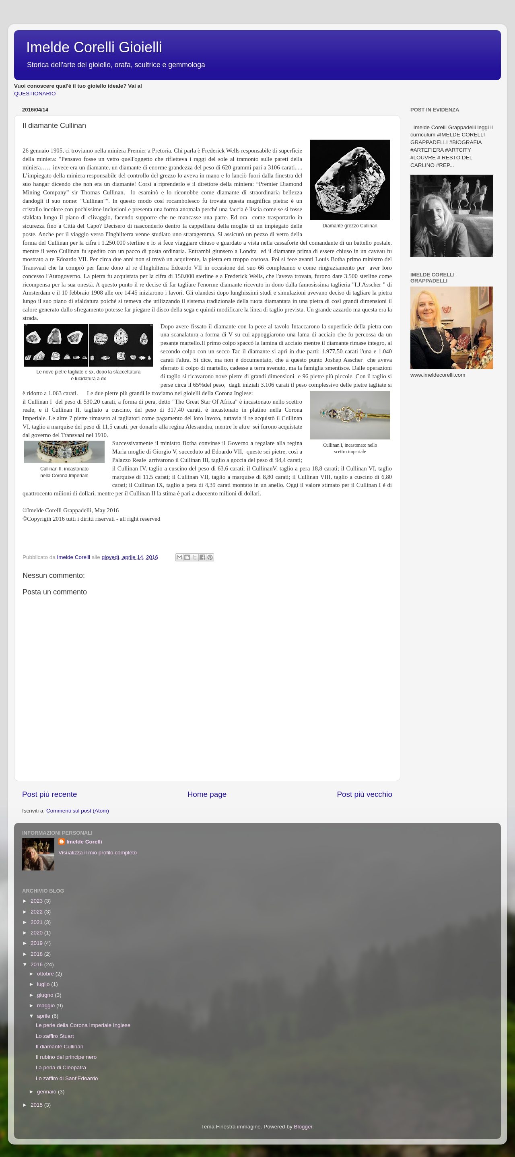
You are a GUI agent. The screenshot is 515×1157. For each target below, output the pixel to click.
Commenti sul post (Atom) (77, 811)
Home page (207, 794)
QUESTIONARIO (35, 94)
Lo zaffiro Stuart (55, 1036)
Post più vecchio (364, 794)
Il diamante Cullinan (60, 1047)
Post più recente (49, 794)
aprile (44, 1016)
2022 (37, 912)
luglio (44, 984)
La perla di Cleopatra (61, 1067)
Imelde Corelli (84, 842)
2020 (37, 933)
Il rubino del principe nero (66, 1057)
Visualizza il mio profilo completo (97, 853)
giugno (46, 995)
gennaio (47, 1092)
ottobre (46, 974)
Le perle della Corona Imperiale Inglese (83, 1025)
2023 (37, 901)
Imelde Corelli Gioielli (94, 47)
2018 (37, 954)
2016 (37, 964)
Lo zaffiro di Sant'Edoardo (67, 1078)
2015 (37, 1105)
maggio (46, 1005)
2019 (37, 943)
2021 (37, 922)
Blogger (303, 1127)
